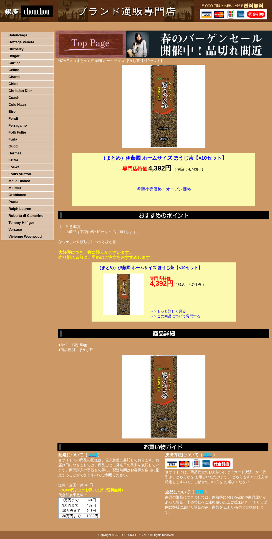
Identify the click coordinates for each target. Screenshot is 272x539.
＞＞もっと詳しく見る (168, 311)
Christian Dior (20, 91)
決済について (96, 26)
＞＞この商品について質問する (175, 316)
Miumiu (15, 188)
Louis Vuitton (20, 174)
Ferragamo (18, 125)
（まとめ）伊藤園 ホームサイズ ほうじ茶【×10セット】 (149, 267)
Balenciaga (18, 35)
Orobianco (17, 195)
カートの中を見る (243, 26)
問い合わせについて (205, 26)
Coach (14, 98)
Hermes (15, 153)
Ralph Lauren (20, 209)
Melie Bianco (19, 181)
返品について (169, 26)
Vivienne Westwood (25, 236)
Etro (12, 111)
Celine (14, 70)
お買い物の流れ (57, 26)
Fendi (13, 118)
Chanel (15, 77)
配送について (132, 26)
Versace (15, 229)
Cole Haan (17, 104)
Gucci (14, 146)
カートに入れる (163, 197)
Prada (14, 202)
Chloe (14, 84)
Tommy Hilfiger (21, 222)
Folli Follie (17, 132)
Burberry (16, 49)
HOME (24, 26)
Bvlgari (15, 56)
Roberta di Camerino (26, 216)
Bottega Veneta (21, 42)
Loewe (14, 167)
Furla (13, 139)
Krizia (13, 160)
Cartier (14, 63)
